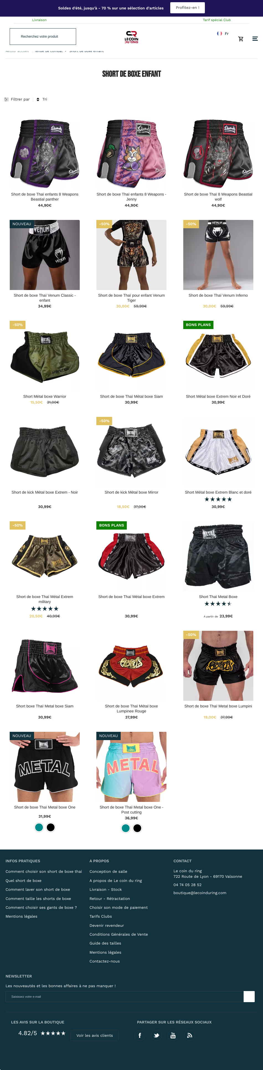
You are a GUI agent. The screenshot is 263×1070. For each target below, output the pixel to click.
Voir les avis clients (94, 1035)
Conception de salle (108, 871)
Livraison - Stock (105, 889)
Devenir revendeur (106, 925)
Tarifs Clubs (100, 916)
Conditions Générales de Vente (118, 934)
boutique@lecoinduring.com (200, 893)
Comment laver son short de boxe (38, 889)
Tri (44, 99)
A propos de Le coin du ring (115, 881)
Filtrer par (20, 99)
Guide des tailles (105, 943)
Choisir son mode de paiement (118, 907)
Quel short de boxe (24, 881)
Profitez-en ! (187, 8)
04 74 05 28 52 (188, 885)
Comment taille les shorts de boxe (38, 899)
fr (227, 34)
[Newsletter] (249, 996)
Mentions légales (21, 916)
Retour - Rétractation (109, 899)
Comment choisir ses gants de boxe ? (41, 907)
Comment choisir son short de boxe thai (44, 871)
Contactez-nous (104, 961)
